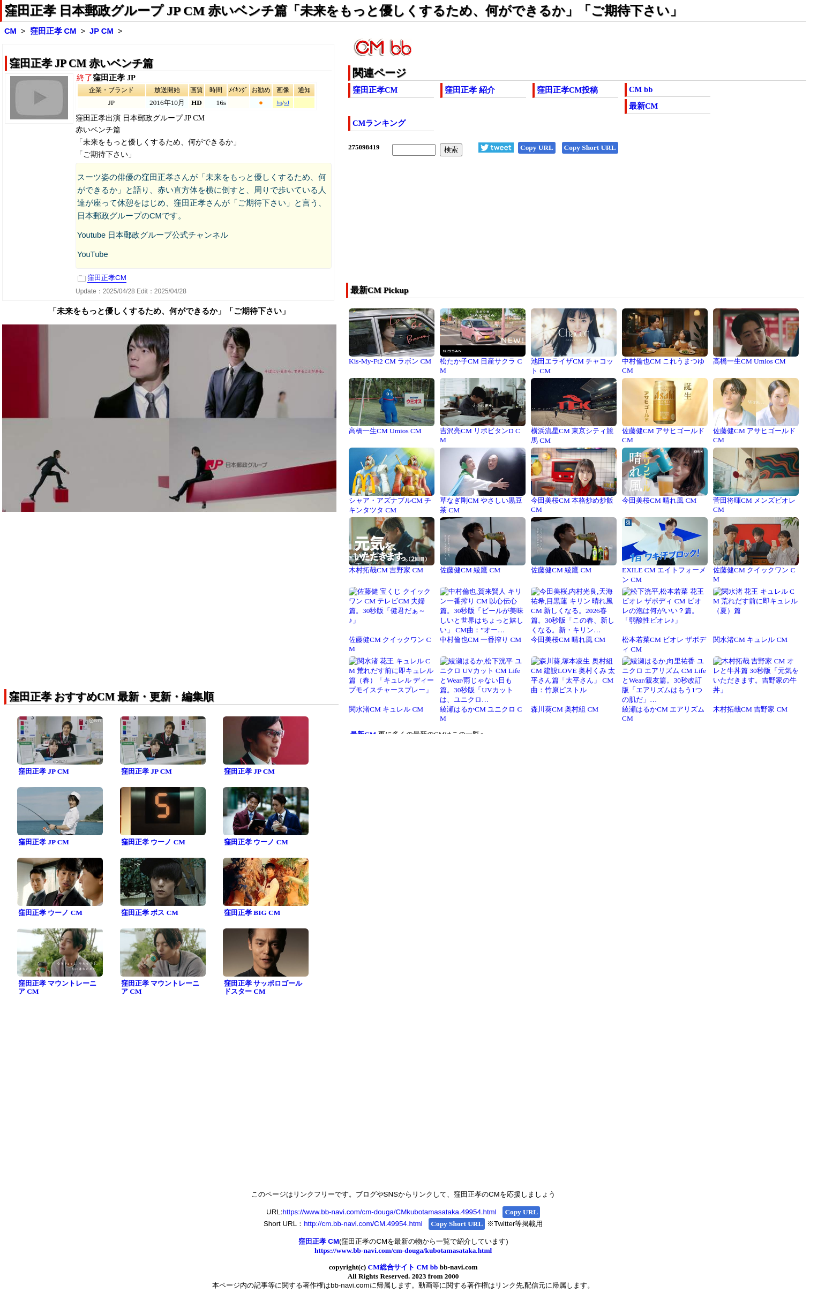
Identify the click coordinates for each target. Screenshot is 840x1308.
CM (10, 31)
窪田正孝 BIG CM (252, 913)
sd (286, 102)
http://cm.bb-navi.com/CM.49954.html (363, 1224)
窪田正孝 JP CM (43, 771)
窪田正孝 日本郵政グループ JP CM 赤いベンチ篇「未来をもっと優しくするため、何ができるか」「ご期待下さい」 (343, 11)
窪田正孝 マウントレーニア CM (57, 987)
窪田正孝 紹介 (470, 90)
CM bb (640, 89)
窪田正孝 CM (53, 31)
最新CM (643, 106)
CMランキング (379, 123)
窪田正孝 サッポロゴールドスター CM (263, 987)
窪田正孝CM (375, 90)
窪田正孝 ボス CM (149, 913)
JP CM (101, 31)
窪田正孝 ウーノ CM (153, 842)
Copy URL (536, 147)
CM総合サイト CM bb (403, 1267)
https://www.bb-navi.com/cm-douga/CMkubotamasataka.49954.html (389, 1212)
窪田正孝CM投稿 (567, 90)
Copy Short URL (590, 147)
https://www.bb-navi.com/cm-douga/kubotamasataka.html (403, 1250)
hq (279, 102)
